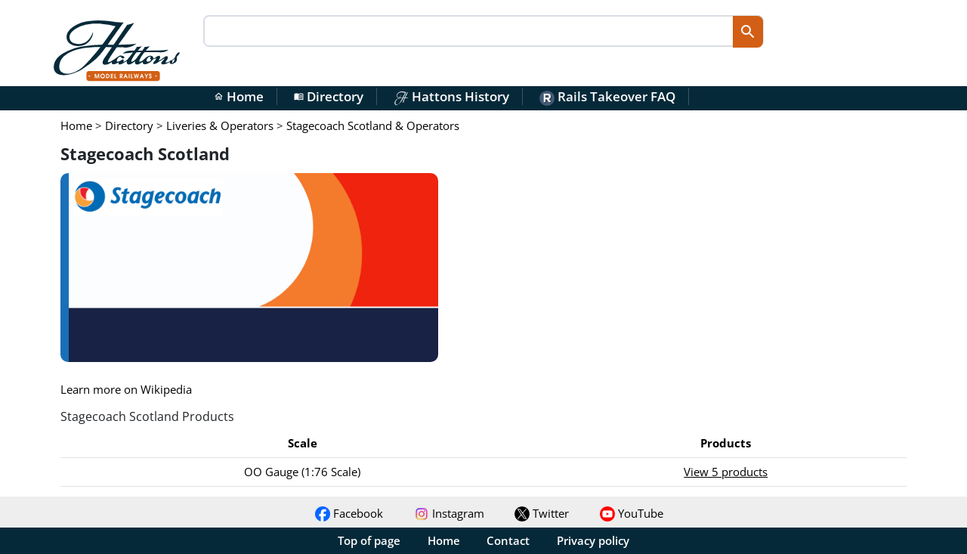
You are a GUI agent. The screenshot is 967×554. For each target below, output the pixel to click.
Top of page (369, 540)
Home (239, 96)
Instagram (449, 513)
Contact (508, 540)
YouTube (631, 513)
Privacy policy (593, 540)
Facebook (349, 513)
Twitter (541, 513)
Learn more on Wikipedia (126, 389)
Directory (328, 96)
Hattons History (451, 96)
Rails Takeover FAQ (607, 96)
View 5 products (726, 471)
